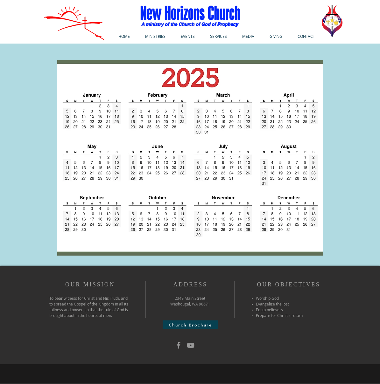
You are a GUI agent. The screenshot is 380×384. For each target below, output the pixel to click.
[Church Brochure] (190, 324)
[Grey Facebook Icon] (178, 345)
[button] (155, 36)
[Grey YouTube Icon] (190, 345)
